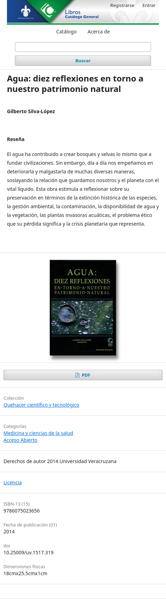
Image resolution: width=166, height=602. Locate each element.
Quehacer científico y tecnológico (41, 404)
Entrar (149, 5)
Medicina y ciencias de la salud (38, 433)
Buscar (83, 60)
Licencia (12, 482)
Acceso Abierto (20, 440)
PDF (85, 375)
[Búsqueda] (83, 47)
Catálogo (66, 31)
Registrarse (122, 5)
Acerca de (99, 31)
